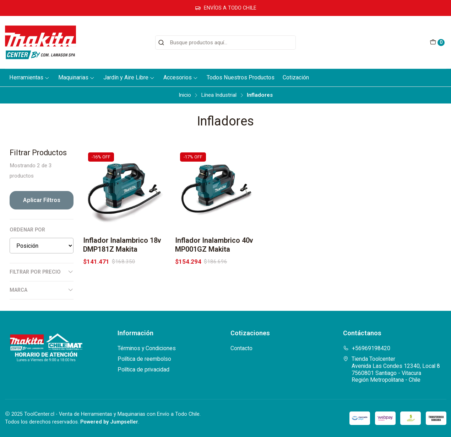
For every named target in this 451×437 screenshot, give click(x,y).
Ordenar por (27, 230)
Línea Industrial (219, 95)
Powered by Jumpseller (109, 422)
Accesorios (180, 77)
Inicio (185, 95)
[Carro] (437, 43)
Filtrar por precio (42, 272)
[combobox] (225, 42)
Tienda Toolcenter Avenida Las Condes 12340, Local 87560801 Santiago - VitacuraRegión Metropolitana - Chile (391, 369)
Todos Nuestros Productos (241, 77)
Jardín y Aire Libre (129, 77)
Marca (42, 290)
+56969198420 (366, 348)
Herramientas (29, 77)
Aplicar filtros (41, 200)
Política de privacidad (143, 369)
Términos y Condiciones (147, 348)
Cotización (296, 77)
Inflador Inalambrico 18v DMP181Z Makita (122, 244)
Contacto (241, 348)
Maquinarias (76, 77)
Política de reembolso (144, 358)
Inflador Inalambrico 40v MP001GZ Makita (214, 244)
